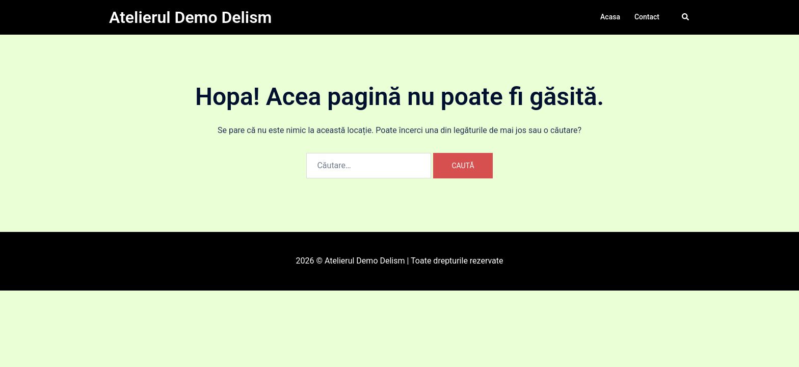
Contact (646, 17)
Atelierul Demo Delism (190, 17)
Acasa (610, 17)
